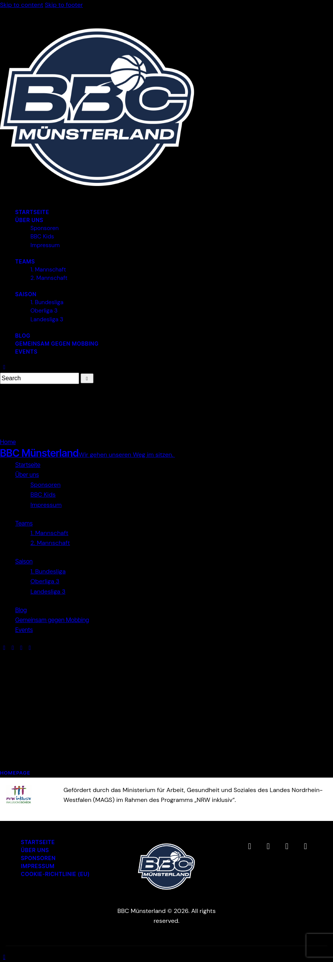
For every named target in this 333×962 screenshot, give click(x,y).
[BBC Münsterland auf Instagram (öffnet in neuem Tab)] (268, 846)
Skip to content (21, 5)
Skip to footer (64, 5)
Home (8, 442)
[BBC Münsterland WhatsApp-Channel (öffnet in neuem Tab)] (305, 846)
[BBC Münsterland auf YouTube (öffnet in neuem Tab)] (286, 846)
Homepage (15, 773)
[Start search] (87, 378)
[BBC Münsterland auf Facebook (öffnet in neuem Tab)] (249, 846)
